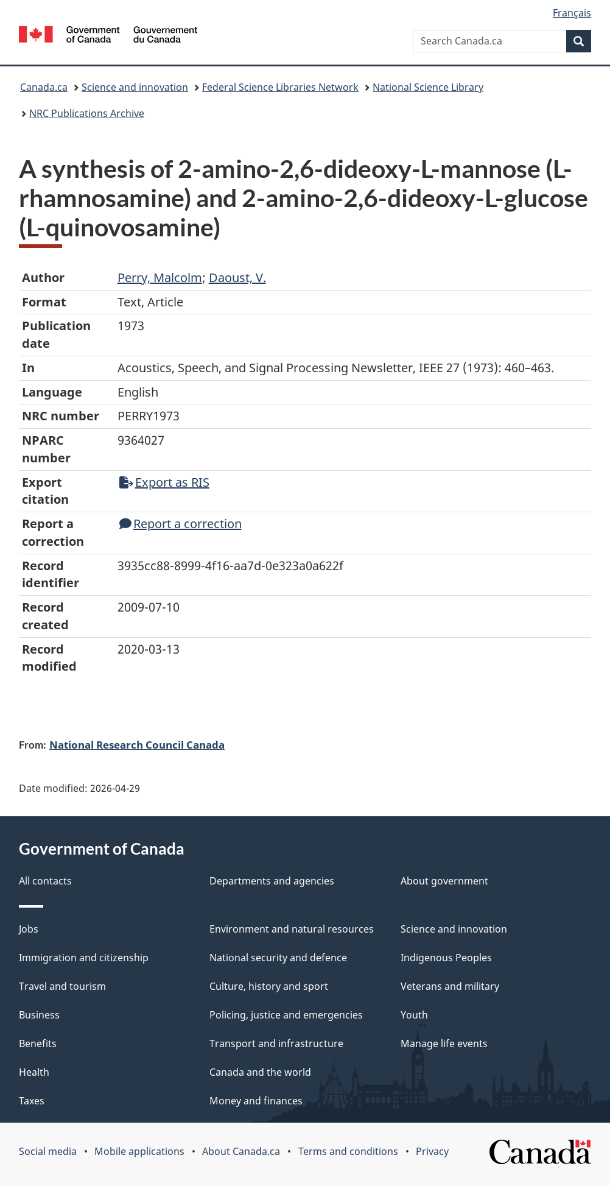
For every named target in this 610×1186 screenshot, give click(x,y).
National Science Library (428, 87)
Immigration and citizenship (84, 957)
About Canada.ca (241, 1151)
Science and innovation (135, 87)
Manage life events (444, 1043)
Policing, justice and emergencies (286, 1015)
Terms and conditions (348, 1151)
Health (34, 1072)
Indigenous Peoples (446, 957)
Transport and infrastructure (276, 1043)
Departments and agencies (271, 881)
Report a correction (180, 523)
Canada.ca (44, 87)
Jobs (28, 929)
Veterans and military (450, 986)
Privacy (432, 1151)
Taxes (31, 1100)
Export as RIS (164, 482)
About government (444, 881)
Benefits (38, 1043)
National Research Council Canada (137, 744)
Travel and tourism (62, 986)
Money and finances (256, 1100)
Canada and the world (260, 1072)
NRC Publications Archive (86, 113)
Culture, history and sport (268, 986)
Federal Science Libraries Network (280, 87)
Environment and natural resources (291, 929)
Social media (48, 1151)
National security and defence (278, 957)
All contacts (45, 881)
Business (39, 1015)
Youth (414, 1015)
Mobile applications (139, 1151)
